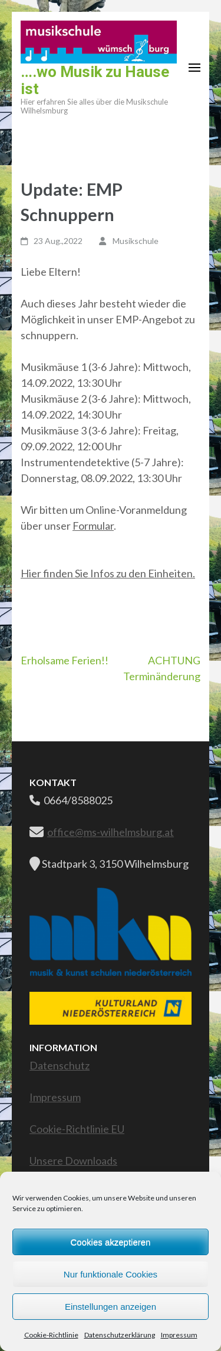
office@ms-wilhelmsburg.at (110, 831)
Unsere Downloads (73, 1160)
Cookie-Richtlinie (51, 1334)
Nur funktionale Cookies (110, 1274)
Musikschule (136, 241)
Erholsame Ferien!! (64, 660)
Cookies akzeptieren (111, 1242)
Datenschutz (59, 1065)
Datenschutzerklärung (119, 1334)
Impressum (179, 1334)
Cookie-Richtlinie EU (76, 1128)
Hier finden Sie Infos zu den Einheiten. (108, 573)
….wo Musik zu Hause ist (95, 80)
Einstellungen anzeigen (110, 1307)
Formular (93, 525)
